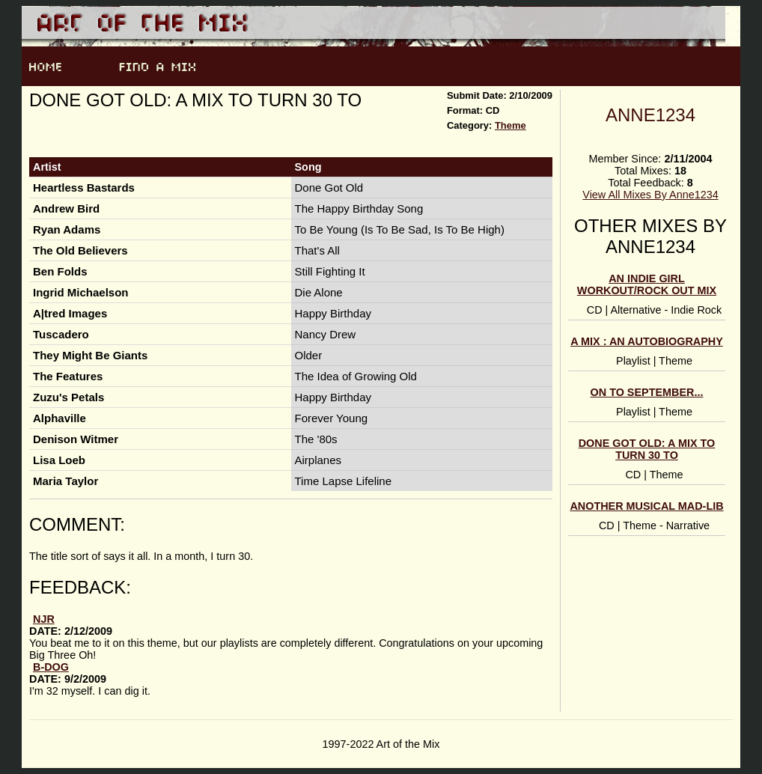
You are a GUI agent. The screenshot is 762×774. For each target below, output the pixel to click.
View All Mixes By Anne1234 (650, 195)
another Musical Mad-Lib (646, 506)
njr (44, 619)
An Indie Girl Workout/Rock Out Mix (646, 284)
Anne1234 (650, 115)
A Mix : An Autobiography (646, 341)
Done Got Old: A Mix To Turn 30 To (647, 449)
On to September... (647, 392)
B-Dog (51, 667)
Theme (510, 125)
